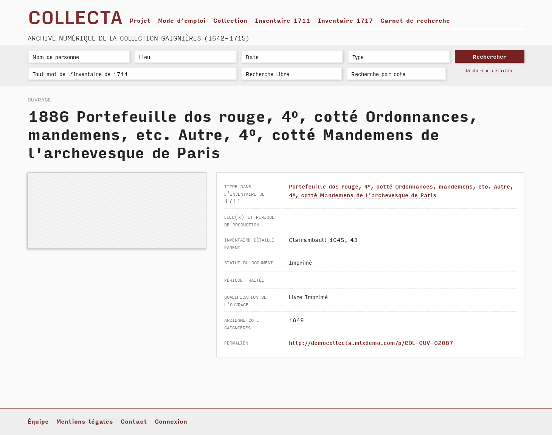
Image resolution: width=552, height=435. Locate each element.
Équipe (38, 421)
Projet (140, 20)
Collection (230, 20)
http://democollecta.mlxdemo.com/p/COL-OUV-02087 (371, 342)
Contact (134, 421)
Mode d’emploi (182, 20)
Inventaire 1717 (345, 20)
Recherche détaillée (489, 70)
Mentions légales (84, 421)
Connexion (171, 421)
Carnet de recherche (415, 20)
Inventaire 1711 (282, 20)
